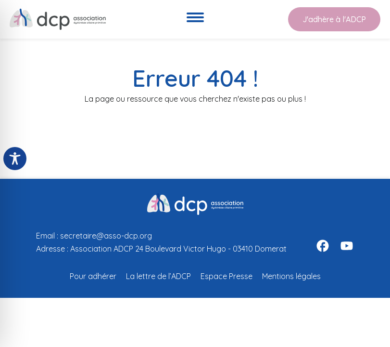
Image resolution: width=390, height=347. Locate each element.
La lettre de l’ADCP (158, 276)
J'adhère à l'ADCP (334, 19)
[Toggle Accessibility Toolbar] (14, 158)
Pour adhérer (93, 276)
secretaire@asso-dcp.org (106, 235)
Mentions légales (291, 276)
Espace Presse (226, 276)
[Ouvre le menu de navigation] (195, 19)
